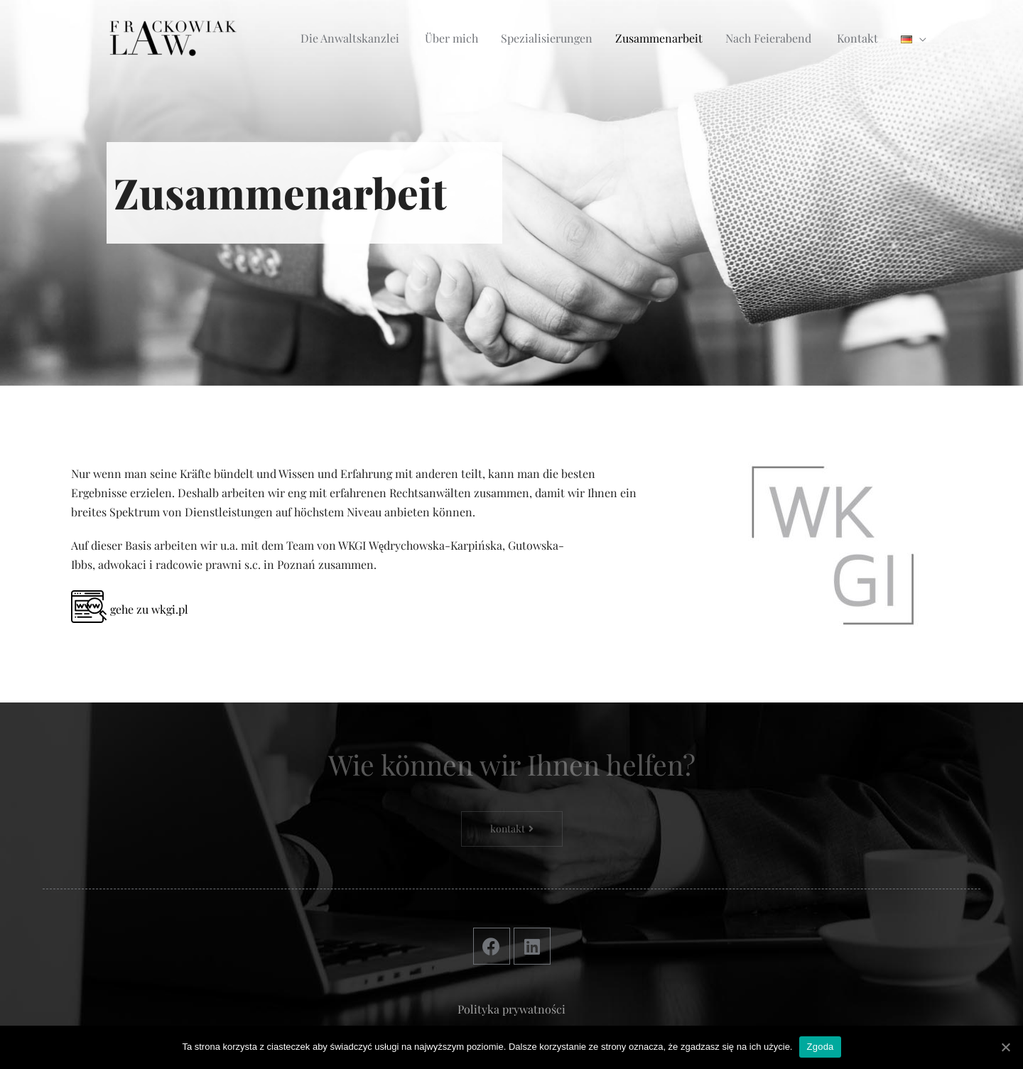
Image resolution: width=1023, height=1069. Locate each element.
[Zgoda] (1005, 1047)
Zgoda (819, 1046)
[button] (512, 829)
